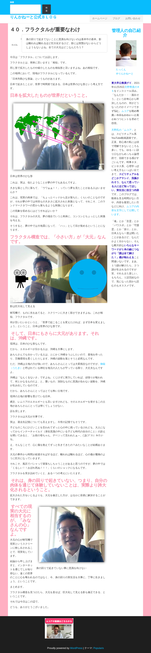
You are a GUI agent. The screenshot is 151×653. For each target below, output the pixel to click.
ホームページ (102, 19)
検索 (12, 2)
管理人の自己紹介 (126, 32)
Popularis (98, 648)
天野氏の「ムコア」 (122, 129)
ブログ (118, 19)
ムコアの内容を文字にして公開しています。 (125, 210)
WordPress (76, 648)
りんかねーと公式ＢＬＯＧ (33, 17)
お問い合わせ (133, 19)
